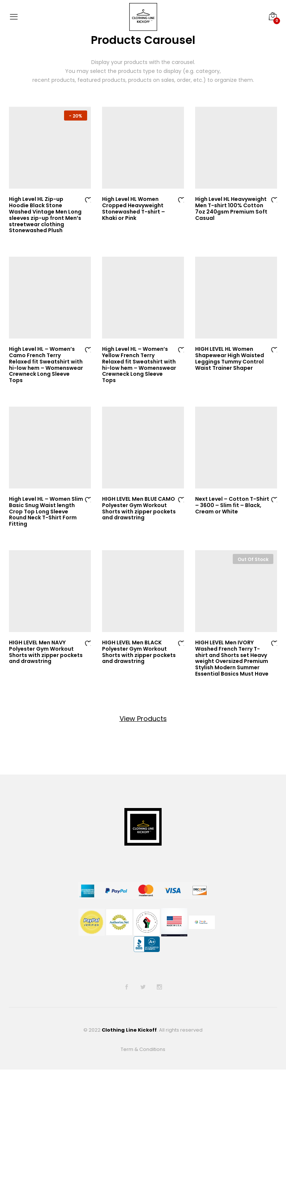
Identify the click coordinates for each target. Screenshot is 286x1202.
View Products (143, 718)
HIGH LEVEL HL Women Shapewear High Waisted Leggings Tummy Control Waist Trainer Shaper (229, 358)
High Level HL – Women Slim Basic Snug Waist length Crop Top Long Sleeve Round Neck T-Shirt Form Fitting (46, 511)
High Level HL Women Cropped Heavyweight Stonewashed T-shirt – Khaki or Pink (133, 208)
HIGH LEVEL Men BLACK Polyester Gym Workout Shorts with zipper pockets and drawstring (139, 652)
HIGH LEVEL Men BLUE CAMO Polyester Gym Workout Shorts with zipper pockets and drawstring (139, 508)
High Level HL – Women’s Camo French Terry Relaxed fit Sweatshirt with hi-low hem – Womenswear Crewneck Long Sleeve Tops (46, 364)
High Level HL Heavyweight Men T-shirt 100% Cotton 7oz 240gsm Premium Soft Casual (231, 208)
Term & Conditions (143, 1049)
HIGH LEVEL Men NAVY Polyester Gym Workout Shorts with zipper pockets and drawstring (46, 652)
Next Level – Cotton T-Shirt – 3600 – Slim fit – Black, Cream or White (232, 505)
